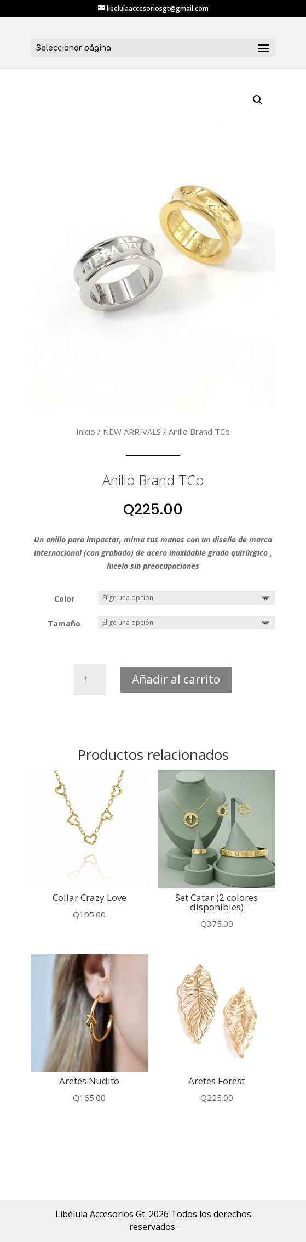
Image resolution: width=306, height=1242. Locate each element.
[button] (258, 100)
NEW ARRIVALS (132, 431)
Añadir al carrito (176, 679)
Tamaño (64, 623)
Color (64, 599)
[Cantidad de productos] (89, 679)
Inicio (85, 431)
